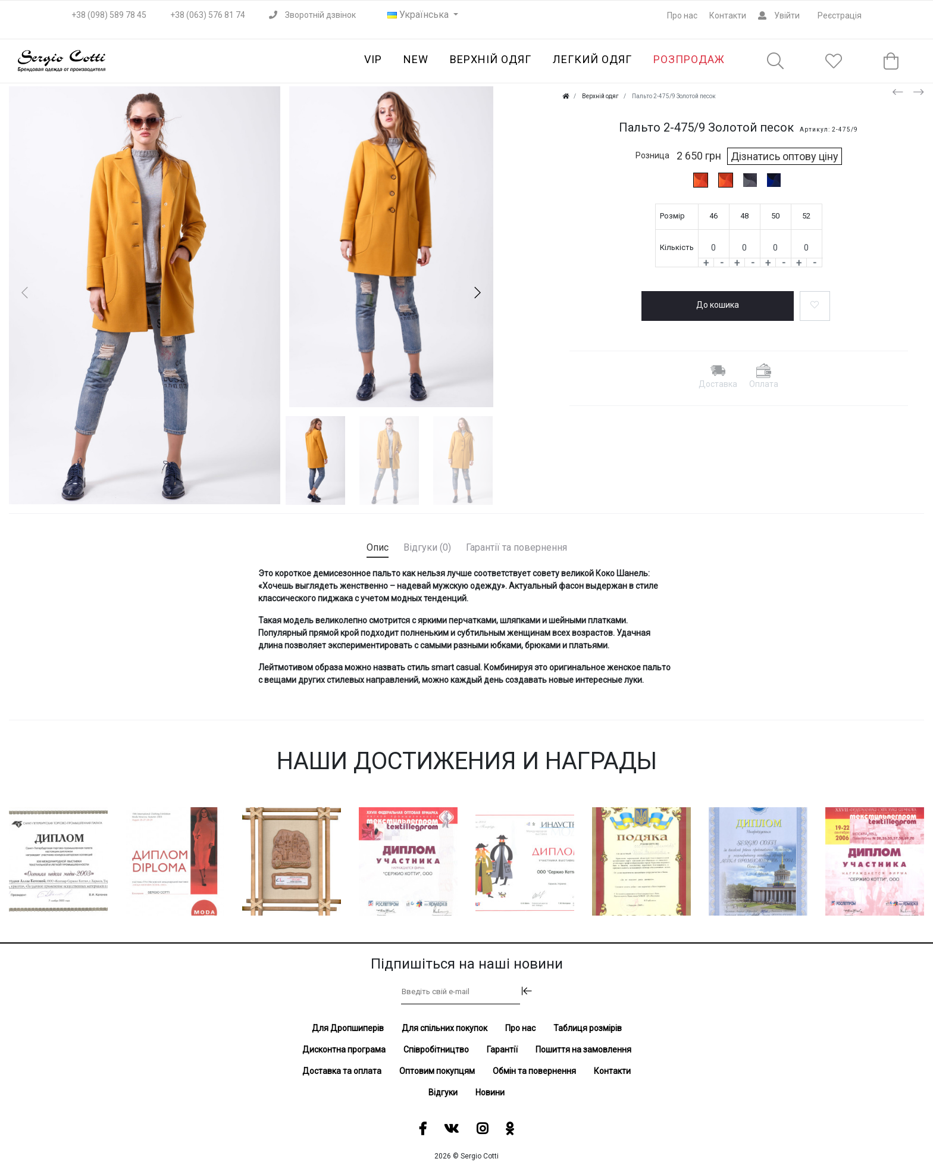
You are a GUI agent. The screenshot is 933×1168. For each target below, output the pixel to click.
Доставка (718, 384)
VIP (373, 59)
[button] (477, 292)
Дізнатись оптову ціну (784, 156)
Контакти (727, 15)
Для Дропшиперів (348, 1028)
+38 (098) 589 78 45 (108, 15)
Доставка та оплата (341, 1071)
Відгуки (443, 1092)
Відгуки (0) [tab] (427, 547)
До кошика (717, 305)
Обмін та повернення (534, 1071)
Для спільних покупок (444, 1028)
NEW (415, 59)
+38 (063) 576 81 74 (207, 15)
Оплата (763, 384)
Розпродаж (689, 59)
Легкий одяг (592, 59)
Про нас (682, 15)
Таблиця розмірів (587, 1028)
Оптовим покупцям (437, 1071)
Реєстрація (840, 15)
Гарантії (502, 1049)
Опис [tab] (378, 547)
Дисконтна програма (344, 1049)
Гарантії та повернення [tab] (516, 547)
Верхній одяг (490, 59)
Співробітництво (436, 1049)
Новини (490, 1092)
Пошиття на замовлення (583, 1049)
